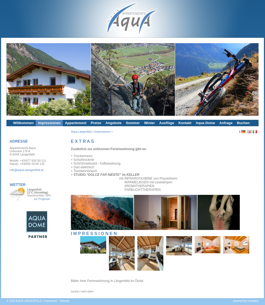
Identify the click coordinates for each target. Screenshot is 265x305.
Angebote (113, 123)
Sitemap (64, 300)
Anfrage (226, 123)
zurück (75, 291)
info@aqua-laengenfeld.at (26, 170)
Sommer (133, 123)
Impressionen (49, 123)
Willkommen (23, 123)
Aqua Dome (205, 123)
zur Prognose (42, 199)
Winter (149, 123)
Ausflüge (166, 123)
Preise (96, 123)
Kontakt (184, 123)
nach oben (87, 291)
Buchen (243, 123)
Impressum (50, 300)
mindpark (253, 300)
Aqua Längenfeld (81, 131)
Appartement (75, 123)
